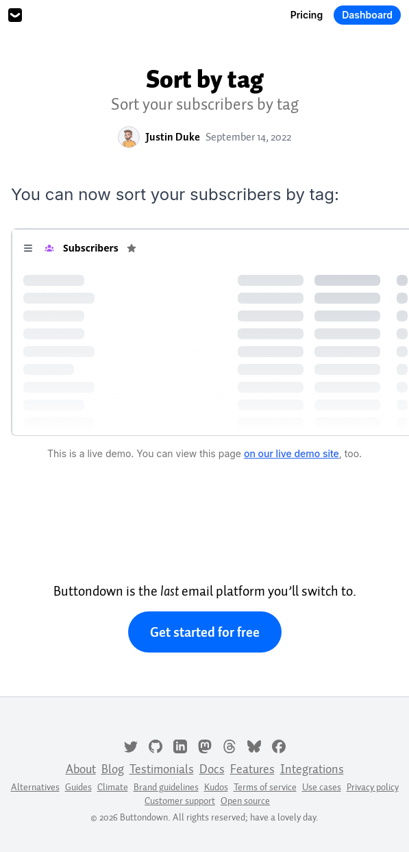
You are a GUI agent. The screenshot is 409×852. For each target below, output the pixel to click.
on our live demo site (291, 453)
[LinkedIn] (180, 745)
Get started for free (205, 632)
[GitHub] (155, 745)
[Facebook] (279, 745)
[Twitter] (131, 745)
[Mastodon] (205, 745)
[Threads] (229, 745)
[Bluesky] (254, 745)
